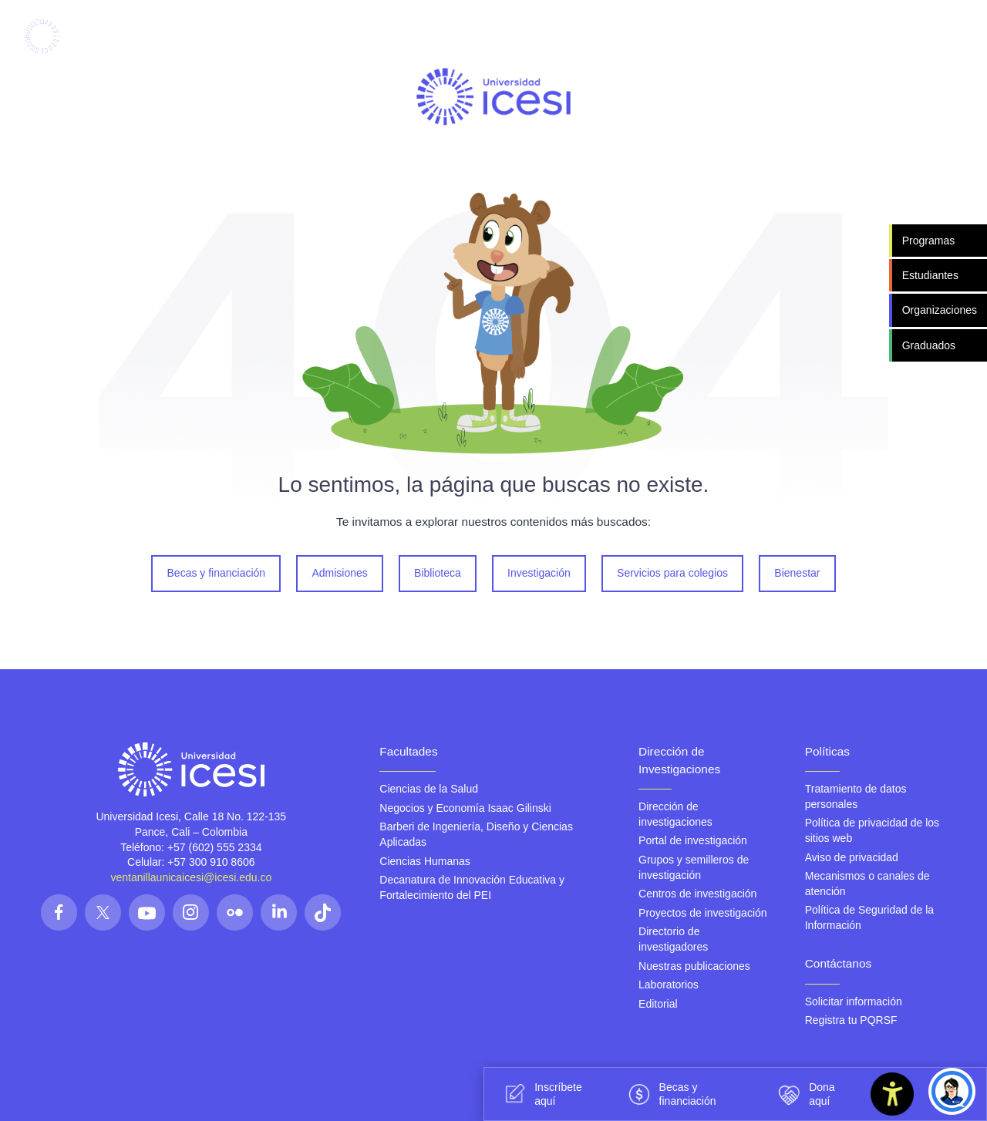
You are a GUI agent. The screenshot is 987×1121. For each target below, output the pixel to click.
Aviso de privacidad (851, 856)
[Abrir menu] (886, 37)
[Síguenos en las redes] (59, 912)
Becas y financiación (216, 573)
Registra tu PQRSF (851, 1020)
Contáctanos (838, 963)
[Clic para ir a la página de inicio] (71, 36)
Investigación (539, 573)
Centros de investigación (697, 893)
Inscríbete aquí (540, 1094)
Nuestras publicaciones (694, 965)
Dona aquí (803, 1094)
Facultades (408, 751)
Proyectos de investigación (702, 913)
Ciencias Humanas (424, 860)
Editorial (658, 1004)
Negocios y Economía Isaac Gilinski (465, 808)
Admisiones (340, 573)
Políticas (827, 751)
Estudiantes (930, 275)
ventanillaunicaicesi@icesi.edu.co (190, 877)
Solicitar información (853, 1001)
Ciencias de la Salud (428, 789)
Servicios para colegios (672, 573)
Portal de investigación (692, 840)
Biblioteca (437, 573)
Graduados (928, 344)
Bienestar (797, 573)
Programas (928, 240)
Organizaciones (939, 310)
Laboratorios (668, 984)
